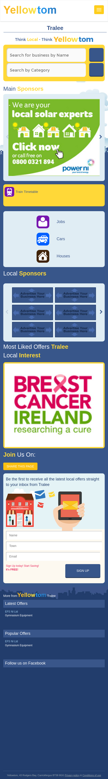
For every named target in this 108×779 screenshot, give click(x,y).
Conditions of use (91, 775)
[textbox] (46, 55)
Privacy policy (72, 775)
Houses (53, 256)
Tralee (59, 346)
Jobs (51, 222)
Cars (51, 239)
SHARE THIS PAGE (20, 466)
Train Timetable (27, 192)
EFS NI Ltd (11, 611)
